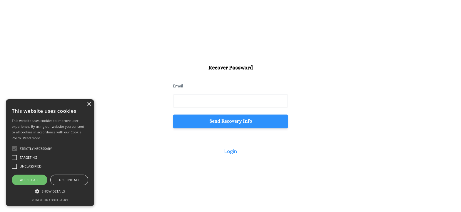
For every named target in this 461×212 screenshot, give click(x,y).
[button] (50, 191)
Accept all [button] (29, 180)
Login (230, 151)
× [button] (89, 104)
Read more (31, 138)
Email (178, 86)
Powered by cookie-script (50, 200)
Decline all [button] (69, 180)
